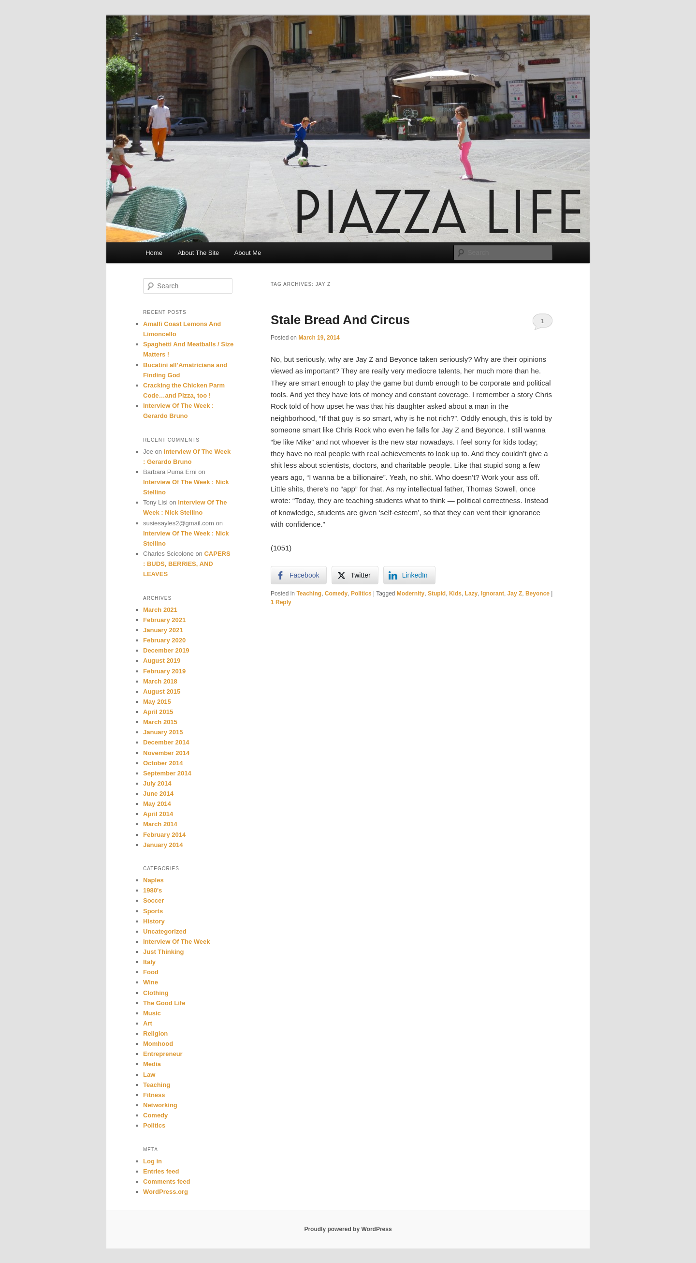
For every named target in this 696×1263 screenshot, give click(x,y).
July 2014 (157, 783)
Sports (153, 911)
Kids (455, 593)
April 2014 (158, 813)
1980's (152, 890)
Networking (160, 1105)
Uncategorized (165, 931)
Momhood (158, 1043)
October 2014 (163, 763)
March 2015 (160, 722)
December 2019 (166, 650)
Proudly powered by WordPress (348, 1229)
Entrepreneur (163, 1053)
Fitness (154, 1095)
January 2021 (163, 630)
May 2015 (157, 701)
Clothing (156, 992)
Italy (149, 962)
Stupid (437, 593)
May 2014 (157, 803)
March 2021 (160, 609)
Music (152, 1013)
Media (152, 1064)
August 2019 (161, 660)
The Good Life (164, 1003)
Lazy (471, 593)
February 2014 (164, 834)
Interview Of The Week (176, 941)
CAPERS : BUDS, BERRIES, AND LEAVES (187, 564)
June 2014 (158, 793)
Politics (361, 593)
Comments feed (166, 1181)
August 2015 (161, 691)
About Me (247, 252)
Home (153, 252)
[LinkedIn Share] (409, 575)
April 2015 (158, 711)
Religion (155, 1033)
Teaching (308, 593)
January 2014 (163, 844)
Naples (153, 880)
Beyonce (537, 593)
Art (147, 1023)
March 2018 (160, 681)
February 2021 (164, 620)
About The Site (198, 252)
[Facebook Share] (299, 575)
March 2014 (160, 824)
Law (149, 1074)
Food (151, 972)
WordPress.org (165, 1191)
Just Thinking (163, 951)
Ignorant (492, 593)
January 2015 (163, 732)
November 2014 (166, 753)
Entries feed (161, 1171)
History (154, 921)
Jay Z (515, 593)
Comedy (336, 593)
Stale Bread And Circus (340, 319)
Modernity (410, 593)
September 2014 (167, 773)
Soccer (153, 900)
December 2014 (166, 742)
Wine (150, 982)
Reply (281, 602)
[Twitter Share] (355, 575)
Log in (152, 1161)
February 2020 (164, 640)
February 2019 (164, 671)
